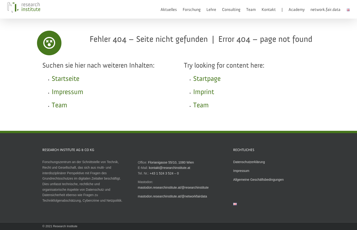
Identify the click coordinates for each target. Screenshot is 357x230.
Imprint (203, 92)
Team (59, 105)
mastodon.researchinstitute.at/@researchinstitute (173, 187)
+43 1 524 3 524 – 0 (164, 173)
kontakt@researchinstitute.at (169, 168)
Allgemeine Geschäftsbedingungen (258, 179)
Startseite (65, 79)
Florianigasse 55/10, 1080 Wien (171, 162)
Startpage (207, 79)
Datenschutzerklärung (249, 162)
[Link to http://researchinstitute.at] (49, 43)
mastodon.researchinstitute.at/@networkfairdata (172, 196)
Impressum (67, 92)
